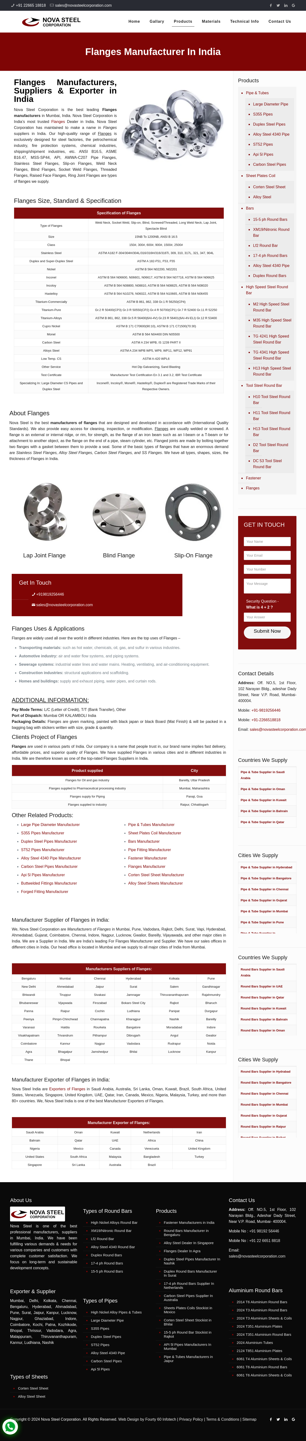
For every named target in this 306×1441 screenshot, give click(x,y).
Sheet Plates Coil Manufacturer (154, 833)
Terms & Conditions (222, 1419)
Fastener (253, 478)
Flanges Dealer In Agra (182, 1251)
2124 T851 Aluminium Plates (259, 1351)
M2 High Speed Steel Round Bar (271, 307)
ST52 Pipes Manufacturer (42, 850)
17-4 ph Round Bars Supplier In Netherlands (189, 1285)
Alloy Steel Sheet (31, 1396)
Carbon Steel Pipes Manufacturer (49, 867)
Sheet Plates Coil (260, 176)
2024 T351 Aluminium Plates (259, 1326)
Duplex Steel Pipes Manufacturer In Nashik (192, 1261)
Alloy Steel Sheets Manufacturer (155, 883)
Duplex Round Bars (269, 276)
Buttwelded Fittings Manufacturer (49, 883)
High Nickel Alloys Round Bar (114, 1222)
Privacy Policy (191, 1419)
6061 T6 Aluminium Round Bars (262, 1367)
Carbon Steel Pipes (269, 164)
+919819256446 (50, 594)
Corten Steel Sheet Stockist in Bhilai (187, 1322)
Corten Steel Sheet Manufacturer (156, 875)
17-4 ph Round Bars (270, 256)
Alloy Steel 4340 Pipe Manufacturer (51, 858)
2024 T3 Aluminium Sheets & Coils (264, 1318)
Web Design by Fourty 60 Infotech (147, 1419)
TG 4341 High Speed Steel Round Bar (271, 355)
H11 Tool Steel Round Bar (271, 416)
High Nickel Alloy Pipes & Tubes (116, 1312)
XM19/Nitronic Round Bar (271, 232)
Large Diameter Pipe (270, 104)
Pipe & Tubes (257, 93)
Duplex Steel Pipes (269, 124)
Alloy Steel (262, 197)
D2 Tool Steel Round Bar (270, 448)
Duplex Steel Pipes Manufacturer (49, 841)
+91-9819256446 (265, 710)
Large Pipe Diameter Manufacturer (50, 825)
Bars (250, 208)
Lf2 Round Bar (265, 246)
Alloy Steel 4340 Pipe (271, 134)
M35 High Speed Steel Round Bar (272, 323)
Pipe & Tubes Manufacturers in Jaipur (188, 1359)
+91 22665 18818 (31, 5)
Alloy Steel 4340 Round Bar (113, 1247)
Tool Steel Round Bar (264, 385)
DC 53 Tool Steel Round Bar (267, 464)
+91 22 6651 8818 (264, 1241)
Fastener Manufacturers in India (189, 1222)
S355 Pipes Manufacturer (42, 833)
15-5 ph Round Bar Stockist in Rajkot (187, 1334)
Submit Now (267, 631)
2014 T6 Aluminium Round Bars (262, 1302)
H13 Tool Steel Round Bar (271, 432)
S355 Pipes (263, 114)
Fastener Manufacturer (147, 858)
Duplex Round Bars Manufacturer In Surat (190, 1273)
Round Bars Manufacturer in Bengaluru (186, 1233)
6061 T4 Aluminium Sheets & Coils (264, 1359)
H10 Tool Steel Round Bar (271, 400)
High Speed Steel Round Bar (267, 290)
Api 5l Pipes (263, 154)
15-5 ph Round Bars (270, 219)
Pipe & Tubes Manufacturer (151, 825)
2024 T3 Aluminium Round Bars (262, 1310)
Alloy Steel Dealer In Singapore (188, 1243)
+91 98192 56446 (264, 1231)
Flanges (58, 122)
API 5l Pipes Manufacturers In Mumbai (187, 1346)
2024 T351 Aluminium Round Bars (264, 1334)
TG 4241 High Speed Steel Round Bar (271, 339)
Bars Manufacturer (144, 841)
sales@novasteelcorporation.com (83, 5)
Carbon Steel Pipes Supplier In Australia (188, 1298)
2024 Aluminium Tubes (255, 1343)
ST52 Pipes (263, 144)
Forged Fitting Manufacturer (44, 892)
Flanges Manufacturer (146, 867)
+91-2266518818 (265, 720)
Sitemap (249, 1419)
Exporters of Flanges (67, 1089)
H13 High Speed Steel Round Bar (272, 371)
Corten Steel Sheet (269, 187)
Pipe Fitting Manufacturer (149, 850)
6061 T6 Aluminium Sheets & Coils (264, 1375)
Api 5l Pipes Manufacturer (43, 875)
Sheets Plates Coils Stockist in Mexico (188, 1310)
